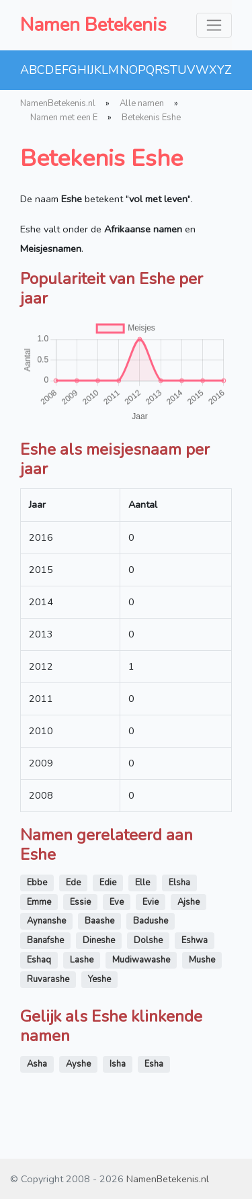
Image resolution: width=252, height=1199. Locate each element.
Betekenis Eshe (151, 118)
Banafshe (45, 940)
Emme (39, 902)
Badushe (150, 921)
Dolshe (148, 940)
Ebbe (37, 883)
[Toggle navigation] (214, 25)
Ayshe (78, 1064)
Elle (142, 883)
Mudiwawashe (141, 960)
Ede (73, 883)
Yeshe (99, 979)
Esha (153, 1064)
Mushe (202, 960)
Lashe (81, 960)
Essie (80, 902)
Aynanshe (46, 921)
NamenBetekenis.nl (57, 103)
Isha (118, 1064)
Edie (107, 883)
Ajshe (188, 902)
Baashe (99, 921)
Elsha (179, 883)
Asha (37, 1064)
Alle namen (142, 103)
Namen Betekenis (93, 25)
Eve (117, 902)
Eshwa (194, 940)
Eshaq (39, 960)
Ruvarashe (48, 979)
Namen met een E (63, 118)
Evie (150, 902)
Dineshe (99, 940)
